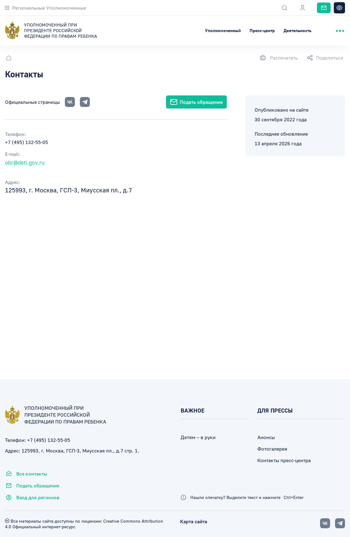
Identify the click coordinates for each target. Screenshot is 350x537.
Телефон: (15, 134)
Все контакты (26, 473)
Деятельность (297, 30)
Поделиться (325, 58)
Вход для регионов (32, 497)
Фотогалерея (272, 449)
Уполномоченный (223, 30)
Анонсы (266, 437)
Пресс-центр (262, 30)
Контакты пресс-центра (284, 460)
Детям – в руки (198, 437)
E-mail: (12, 154)
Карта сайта (193, 521)
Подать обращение (32, 485)
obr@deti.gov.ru (25, 162)
